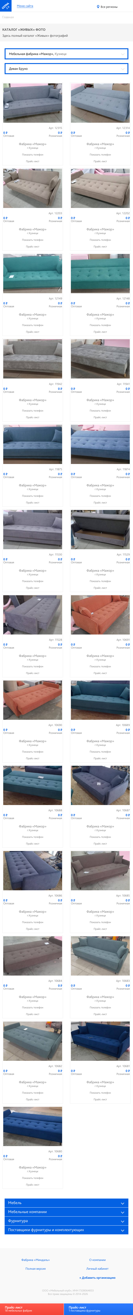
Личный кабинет (97, 1269)
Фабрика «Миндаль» (35, 1260)
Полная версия (35, 1269)
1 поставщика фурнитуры (84, 1308)
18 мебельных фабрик (18, 1308)
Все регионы (109, 7)
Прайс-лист (32, 161)
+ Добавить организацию (97, 1278)
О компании (97, 1260)
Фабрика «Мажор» (32, 146)
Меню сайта (25, 6)
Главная (8, 17)
